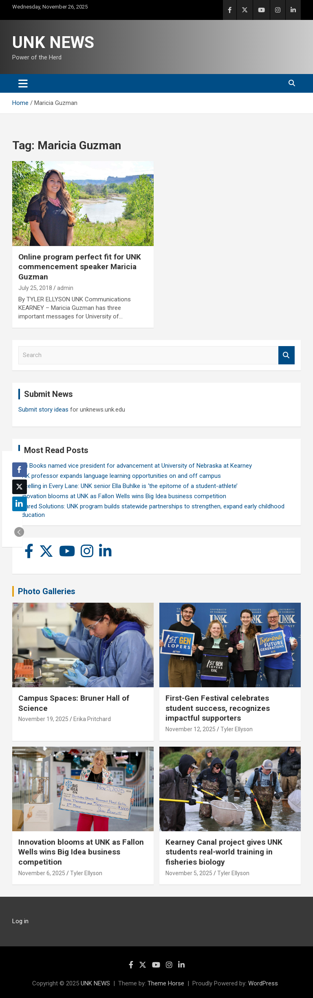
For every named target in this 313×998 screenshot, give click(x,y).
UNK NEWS (53, 42)
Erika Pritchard (92, 719)
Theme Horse (166, 983)
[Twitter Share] (19, 486)
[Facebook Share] (19, 469)
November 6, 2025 (41, 873)
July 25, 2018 (35, 288)
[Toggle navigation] (23, 83)
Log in (20, 921)
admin (65, 288)
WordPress (263, 983)
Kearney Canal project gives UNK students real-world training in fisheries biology (223, 852)
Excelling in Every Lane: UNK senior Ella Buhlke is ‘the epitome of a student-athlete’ (128, 486)
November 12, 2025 (190, 729)
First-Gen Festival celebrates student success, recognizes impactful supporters (217, 708)
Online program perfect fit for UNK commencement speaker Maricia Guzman (79, 266)
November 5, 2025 (188, 873)
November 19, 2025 (43, 719)
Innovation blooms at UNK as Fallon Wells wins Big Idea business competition (122, 496)
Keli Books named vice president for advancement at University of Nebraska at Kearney (135, 465)
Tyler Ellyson (236, 729)
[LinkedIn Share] (19, 504)
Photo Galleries (46, 591)
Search (286, 355)
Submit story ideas (43, 409)
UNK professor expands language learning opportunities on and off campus (119, 475)
